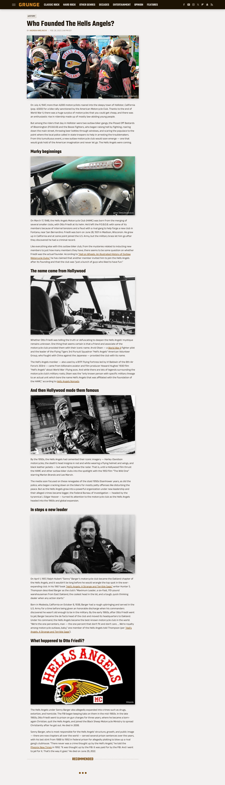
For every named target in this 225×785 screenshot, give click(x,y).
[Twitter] (198, 4)
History (31, 16)
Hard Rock (69, 4)
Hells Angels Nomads (68, 381)
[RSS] (212, 4)
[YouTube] (188, 4)
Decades (104, 4)
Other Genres (87, 4)
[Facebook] (184, 4)
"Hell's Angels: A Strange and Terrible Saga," (89, 586)
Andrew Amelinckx (38, 30)
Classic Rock (51, 4)
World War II (114, 347)
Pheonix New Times (41, 747)
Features (152, 4)
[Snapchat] (207, 4)
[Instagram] (193, 4)
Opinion (138, 4)
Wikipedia (130, 702)
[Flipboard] (202, 4)
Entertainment (122, 4)
